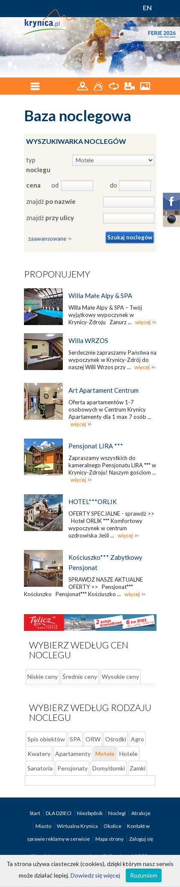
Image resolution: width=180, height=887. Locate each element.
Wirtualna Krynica (78, 826)
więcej (142, 322)
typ (38, 164)
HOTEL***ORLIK (92, 501)
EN (147, 7)
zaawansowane (47, 238)
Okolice (112, 826)
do (113, 185)
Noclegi (117, 813)
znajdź (51, 201)
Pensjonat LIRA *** (95, 446)
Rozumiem (143, 875)
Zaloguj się (141, 839)
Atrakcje (140, 813)
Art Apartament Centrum (103, 390)
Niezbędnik (90, 813)
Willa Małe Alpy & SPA (100, 295)
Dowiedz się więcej (95, 875)
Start (35, 813)
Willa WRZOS (88, 340)
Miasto (43, 826)
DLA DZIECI (59, 813)
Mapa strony (109, 839)
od (54, 185)
